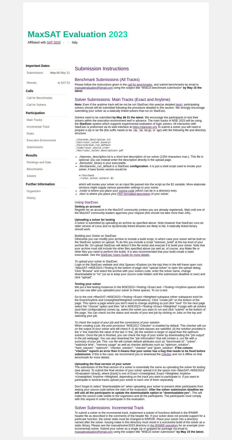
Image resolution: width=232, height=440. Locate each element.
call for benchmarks (140, 84)
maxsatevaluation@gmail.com (94, 87)
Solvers (31, 176)
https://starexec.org (145, 127)
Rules (30, 133)
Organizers (34, 191)
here (178, 104)
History (31, 198)
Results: (48, 82)
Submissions (35, 147)
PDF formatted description (133, 197)
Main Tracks (34, 120)
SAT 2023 (53, 42)
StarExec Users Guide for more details (125, 258)
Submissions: (48, 72)
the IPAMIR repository (164, 428)
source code (126, 194)
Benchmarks (35, 169)
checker (167, 357)
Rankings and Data (39, 162)
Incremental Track (38, 126)
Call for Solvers (36, 104)
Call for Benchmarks (39, 98)
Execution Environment (41, 140)
